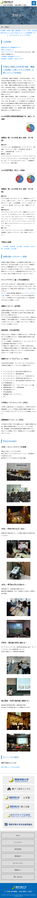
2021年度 (19, 246)
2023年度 (5, 246)
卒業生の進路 (10, 30)
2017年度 (13, 249)
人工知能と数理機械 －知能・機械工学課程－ (15, 3)
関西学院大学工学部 (18, 798)
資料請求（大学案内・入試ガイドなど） (12, 59)
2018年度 (6, 249)
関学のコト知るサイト (7, 50)
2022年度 (12, 246)
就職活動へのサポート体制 (23, 30)
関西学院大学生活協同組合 (18, 824)
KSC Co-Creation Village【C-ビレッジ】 (16, 33)
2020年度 (26, 246)
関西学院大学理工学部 (18, 807)
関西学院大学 (18, 780)
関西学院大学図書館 (18, 815)
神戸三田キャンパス (18, 789)
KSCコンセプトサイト (7, 52)
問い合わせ (18, 877)
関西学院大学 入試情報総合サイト (11, 47)
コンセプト (18, 842)
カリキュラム (18, 863)
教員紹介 (18, 856)
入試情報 (2, 30)
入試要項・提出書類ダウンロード (11, 56)
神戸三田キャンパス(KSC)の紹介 (10, 767)
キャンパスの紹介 (25, 35)
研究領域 (18, 849)
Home (18, 835)
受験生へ (18, 870)
